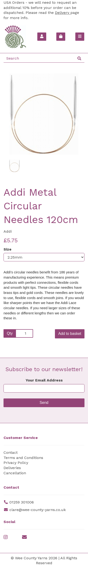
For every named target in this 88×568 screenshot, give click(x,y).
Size (7, 249)
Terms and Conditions (23, 457)
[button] (12, 134)
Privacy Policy (16, 462)
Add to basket (69, 334)
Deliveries (12, 468)
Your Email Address (44, 380)
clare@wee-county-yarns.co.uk (37, 509)
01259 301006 (21, 502)
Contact (11, 452)
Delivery (62, 12)
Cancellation (15, 473)
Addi (8, 231)
